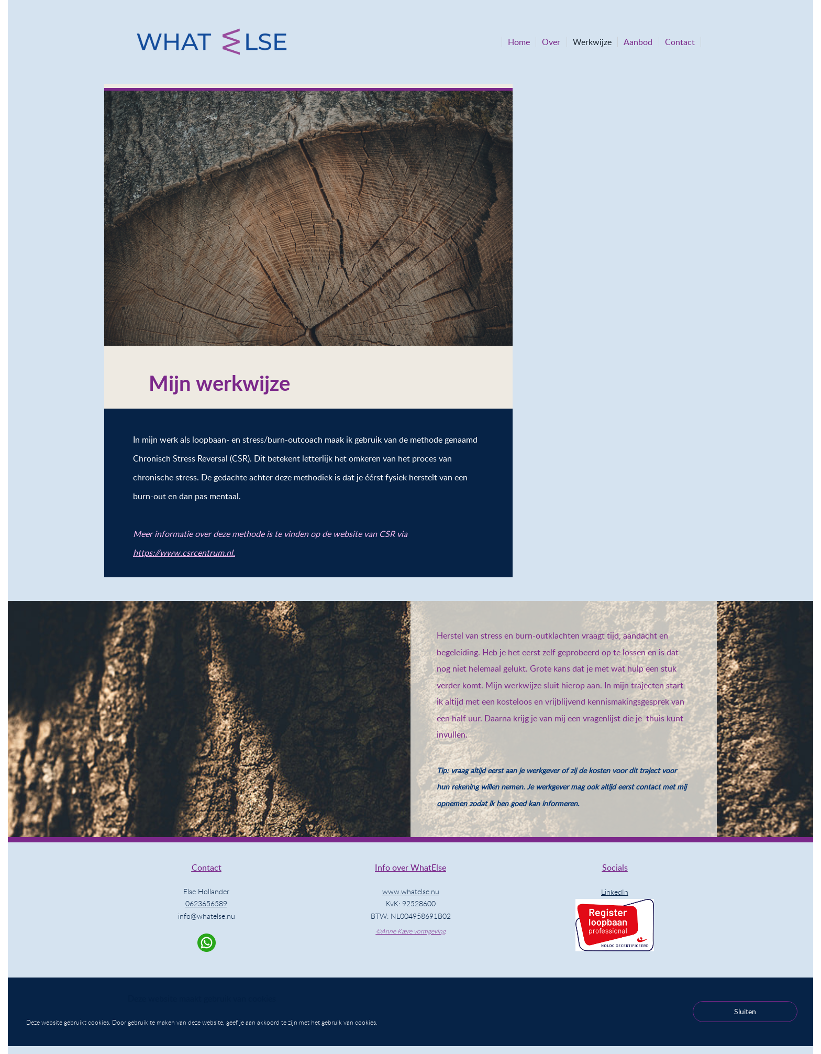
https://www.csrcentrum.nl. (184, 552)
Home (519, 42)
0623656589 (206, 903)
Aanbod (638, 42)
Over (551, 42)
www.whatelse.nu (410, 891)
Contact (680, 42)
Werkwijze (592, 42)
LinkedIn (614, 892)
